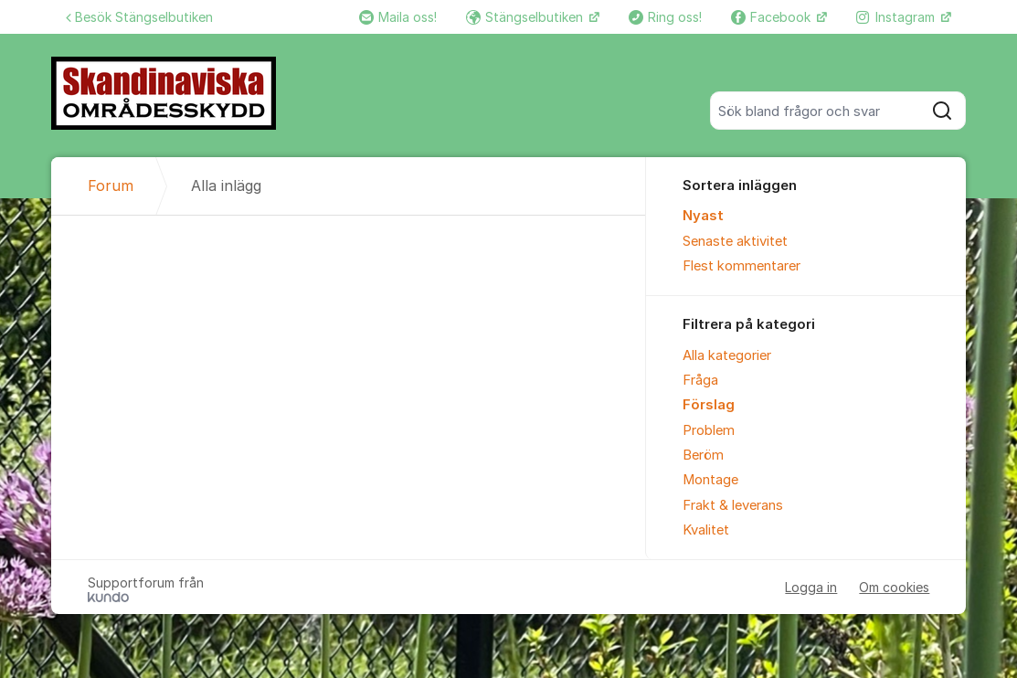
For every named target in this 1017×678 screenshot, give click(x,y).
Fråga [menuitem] (700, 380)
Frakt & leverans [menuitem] (733, 505)
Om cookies (894, 587)
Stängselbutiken (526, 17)
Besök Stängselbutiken (139, 17)
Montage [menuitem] (710, 479)
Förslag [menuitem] (709, 405)
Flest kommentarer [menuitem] (741, 266)
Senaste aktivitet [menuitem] (735, 241)
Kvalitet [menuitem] (706, 530)
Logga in (811, 587)
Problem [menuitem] (709, 430)
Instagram (897, 17)
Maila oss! (398, 17)
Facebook (772, 17)
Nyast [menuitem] (703, 215)
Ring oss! (665, 17)
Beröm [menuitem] (703, 455)
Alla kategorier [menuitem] (727, 355)
